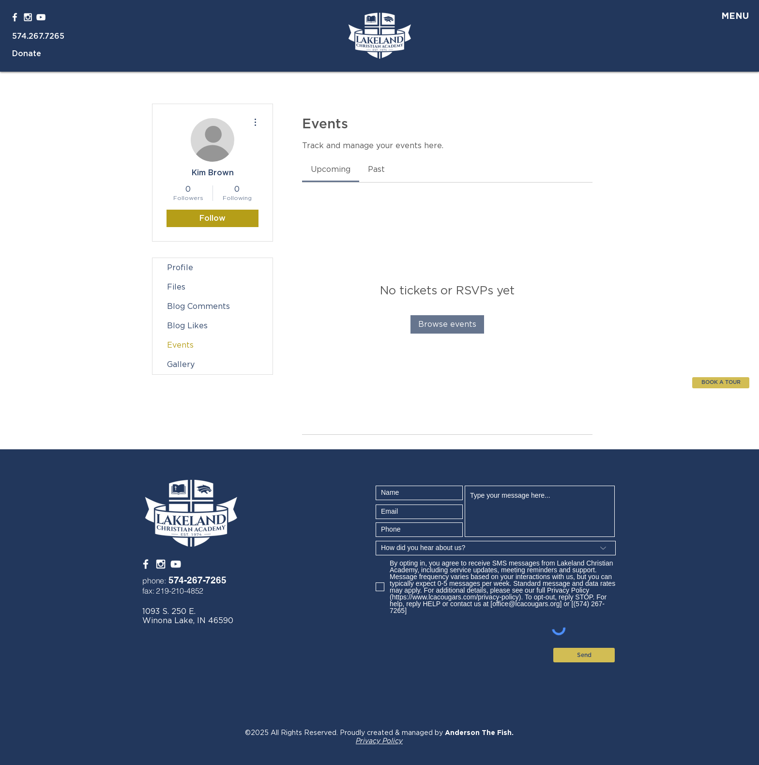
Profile (180, 268)
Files (176, 287)
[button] (729, 17)
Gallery (181, 364)
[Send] (584, 655)
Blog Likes (187, 326)
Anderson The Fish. (479, 733)
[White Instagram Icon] (27, 17)
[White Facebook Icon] (14, 17)
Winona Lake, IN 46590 (187, 621)
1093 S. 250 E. (169, 611)
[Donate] (37, 53)
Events (180, 345)
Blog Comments (198, 306)
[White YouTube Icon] (40, 17)
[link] (330, 169)
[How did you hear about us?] (496, 548)
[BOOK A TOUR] (720, 382)
